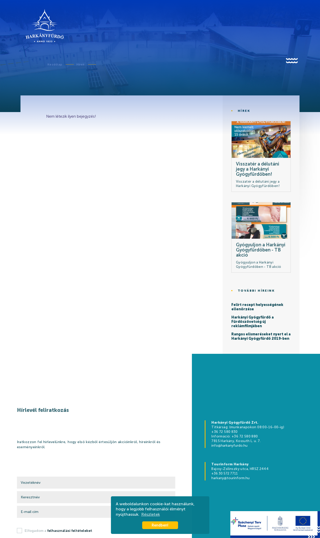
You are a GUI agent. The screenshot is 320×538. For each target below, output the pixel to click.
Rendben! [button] (160, 525)
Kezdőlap (54, 64)
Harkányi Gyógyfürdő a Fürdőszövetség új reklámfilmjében (252, 321)
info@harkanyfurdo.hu (229, 445)
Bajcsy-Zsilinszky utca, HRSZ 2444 (240, 469)
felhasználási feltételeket (69, 531)
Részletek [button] (150, 514)
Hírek (80, 64)
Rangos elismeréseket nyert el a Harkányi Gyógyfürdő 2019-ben (261, 336)
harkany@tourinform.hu (230, 478)
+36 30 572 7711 (224, 473)
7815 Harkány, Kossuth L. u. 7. (236, 441)
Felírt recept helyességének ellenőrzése (257, 307)
